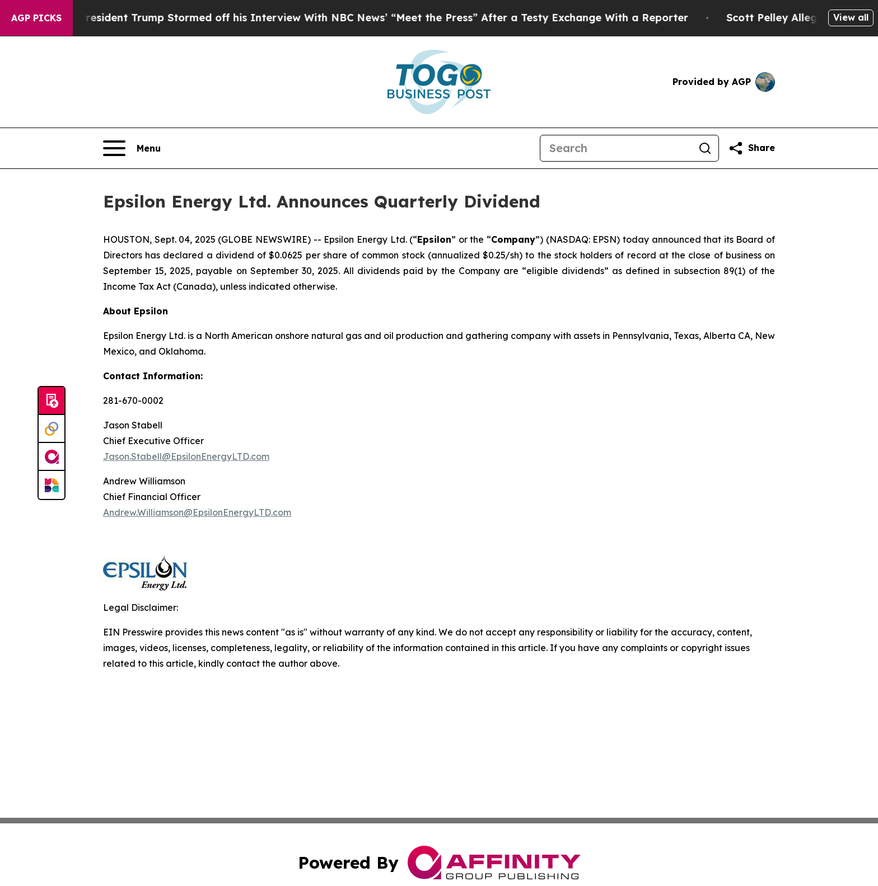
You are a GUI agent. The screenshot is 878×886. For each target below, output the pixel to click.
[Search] (616, 148)
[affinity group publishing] (51, 457)
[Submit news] (51, 401)
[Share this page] (751, 148)
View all (850, 17)
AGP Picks (36, 17)
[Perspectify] (51, 429)
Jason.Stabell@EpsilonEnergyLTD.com (186, 456)
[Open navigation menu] (132, 148)
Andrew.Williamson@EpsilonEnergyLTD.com (197, 512)
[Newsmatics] (51, 485)
